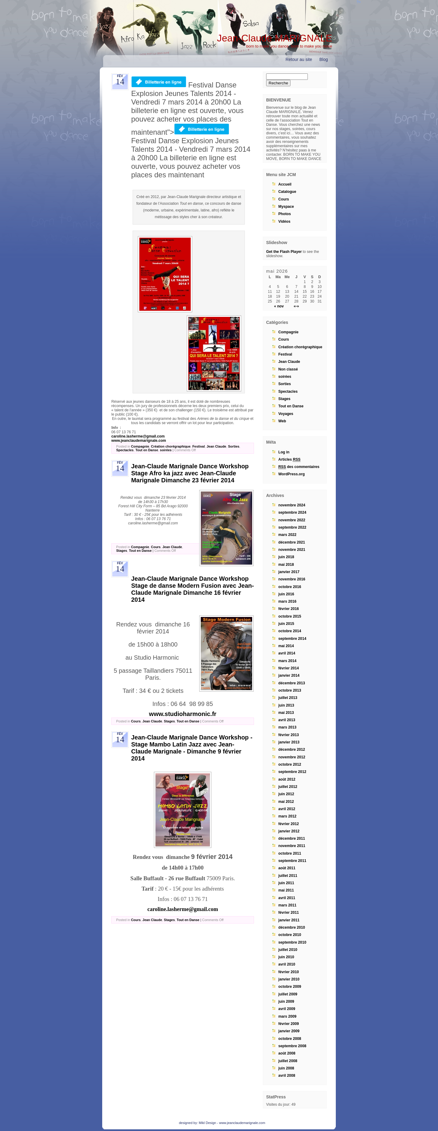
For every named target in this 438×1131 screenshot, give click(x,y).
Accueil (284, 184)
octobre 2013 (289, 690)
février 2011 (288, 912)
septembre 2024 (292, 512)
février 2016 (288, 609)
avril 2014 (286, 653)
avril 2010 (286, 964)
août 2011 (286, 868)
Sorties (233, 446)
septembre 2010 (292, 942)
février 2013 (288, 735)
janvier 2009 (289, 1031)
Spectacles (125, 450)
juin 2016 (286, 594)
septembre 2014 (292, 638)
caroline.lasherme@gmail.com (138, 436)
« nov (279, 306)
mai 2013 (286, 713)
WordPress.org (291, 474)
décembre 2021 (291, 542)
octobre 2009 (289, 986)
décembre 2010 (291, 927)
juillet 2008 (287, 1061)
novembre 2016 (291, 579)
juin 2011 (286, 883)
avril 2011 (286, 898)
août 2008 (286, 1053)
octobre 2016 (289, 587)
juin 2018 (286, 557)
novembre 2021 (291, 550)
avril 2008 (286, 1075)
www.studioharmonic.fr (183, 714)
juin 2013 (286, 705)
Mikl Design (207, 1123)
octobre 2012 (289, 764)
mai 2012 (286, 802)
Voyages (285, 414)
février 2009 (288, 1024)
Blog (323, 59)
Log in (283, 452)
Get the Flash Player (284, 252)
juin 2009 (286, 1001)
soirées (166, 450)
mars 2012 (287, 816)
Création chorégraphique (170, 446)
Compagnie (140, 446)
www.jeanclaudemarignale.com (138, 440)
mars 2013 (287, 727)
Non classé (288, 369)
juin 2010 (286, 957)
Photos (284, 214)
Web (282, 421)
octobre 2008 (289, 1039)
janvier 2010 (289, 979)
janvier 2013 (289, 742)
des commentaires (298, 467)
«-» (296, 306)
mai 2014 (286, 646)
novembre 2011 (291, 846)
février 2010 (288, 972)
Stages (121, 550)
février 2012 (288, 824)
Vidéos (284, 221)
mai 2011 (286, 890)
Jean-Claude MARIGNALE (274, 38)
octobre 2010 (289, 935)
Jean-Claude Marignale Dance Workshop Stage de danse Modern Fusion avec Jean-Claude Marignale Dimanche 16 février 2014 (192, 589)
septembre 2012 (292, 772)
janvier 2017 (289, 572)
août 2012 (286, 779)
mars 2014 (287, 661)
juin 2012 (286, 794)
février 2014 (288, 668)
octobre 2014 (289, 631)
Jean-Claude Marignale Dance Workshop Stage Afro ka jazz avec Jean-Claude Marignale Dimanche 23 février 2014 (190, 473)
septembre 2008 (292, 1046)
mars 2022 (287, 535)
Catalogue (287, 192)
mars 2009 (287, 1016)
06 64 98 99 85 (192, 703)
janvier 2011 (289, 920)
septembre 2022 (292, 527)
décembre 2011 (291, 838)
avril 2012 (286, 809)
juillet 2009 (287, 994)
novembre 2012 (291, 757)
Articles (289, 459)
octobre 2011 (289, 853)
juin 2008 (286, 1068)
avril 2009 (286, 1009)
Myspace (286, 206)
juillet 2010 (287, 950)
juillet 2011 (287, 876)
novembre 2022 (291, 520)
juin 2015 (286, 624)
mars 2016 (287, 601)
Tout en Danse (146, 450)
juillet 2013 (287, 698)
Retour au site (299, 59)
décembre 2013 (291, 683)
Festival (198, 446)
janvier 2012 (289, 831)
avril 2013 (286, 720)
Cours (156, 547)
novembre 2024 (291, 505)
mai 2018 (286, 564)
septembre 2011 (292, 861)
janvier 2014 (289, 675)
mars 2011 (287, 905)
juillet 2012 (287, 787)
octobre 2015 (289, 616)
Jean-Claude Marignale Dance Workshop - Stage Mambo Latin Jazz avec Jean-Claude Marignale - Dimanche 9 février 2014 (191, 748)
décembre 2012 (291, 749)
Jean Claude (216, 446)
